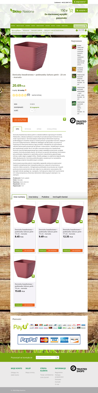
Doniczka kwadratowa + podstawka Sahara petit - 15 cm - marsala (48, 231)
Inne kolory (33, 197)
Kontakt (57, 382)
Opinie (39, 129)
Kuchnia (53, 25)
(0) (28, 94)
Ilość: (16, 110)
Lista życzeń (44, 377)
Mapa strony (30, 372)
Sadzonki (47, 25)
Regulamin (59, 372)
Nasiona (13, 25)
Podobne (45, 197)
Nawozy (33, 25)
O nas (57, 384)
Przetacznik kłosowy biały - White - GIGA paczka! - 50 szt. (81, 107)
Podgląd (19, 250)
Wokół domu (65, 25)
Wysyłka (28, 129)
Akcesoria (27, 25)
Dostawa (58, 379)
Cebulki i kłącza (20, 25)
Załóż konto (15, 375)
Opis (17, 129)
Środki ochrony (40, 25)
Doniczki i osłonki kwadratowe (53, 30)
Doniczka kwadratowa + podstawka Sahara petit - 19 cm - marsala (24, 286)
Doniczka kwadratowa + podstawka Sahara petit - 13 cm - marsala (24, 231)
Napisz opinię (36, 95)
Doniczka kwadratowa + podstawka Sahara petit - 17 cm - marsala (72, 231)
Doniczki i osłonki (36, 30)
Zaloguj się (15, 372)
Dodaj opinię (52, 129)
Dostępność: (18, 107)
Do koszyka (20, 120)
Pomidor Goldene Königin (80, 70)
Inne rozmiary (19, 197)
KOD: (15, 104)
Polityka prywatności (59, 376)
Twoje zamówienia (46, 375)
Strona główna (16, 30)
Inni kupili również (60, 197)
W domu (58, 25)
